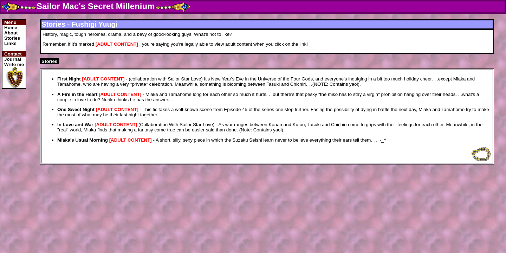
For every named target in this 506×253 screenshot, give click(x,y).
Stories (12, 38)
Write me (14, 64)
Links (10, 43)
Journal (12, 59)
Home (10, 27)
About (11, 32)
